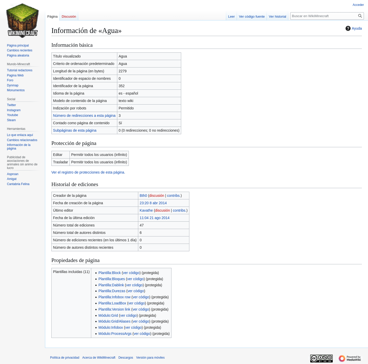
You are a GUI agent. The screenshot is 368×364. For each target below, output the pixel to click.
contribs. (174, 196)
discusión (156, 196)
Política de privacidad (64, 357)
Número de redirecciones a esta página (84, 115)
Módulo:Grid (108, 315)
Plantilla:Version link (114, 309)
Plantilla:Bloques (111, 279)
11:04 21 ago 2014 (155, 218)
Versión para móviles (150, 357)
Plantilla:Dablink (111, 285)
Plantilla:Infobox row (114, 297)
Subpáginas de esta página (75, 130)
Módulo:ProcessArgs (114, 334)
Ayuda (353, 28)
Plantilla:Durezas (111, 291)
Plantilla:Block (109, 273)
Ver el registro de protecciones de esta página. (88, 172)
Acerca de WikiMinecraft (98, 357)
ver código (131, 273)
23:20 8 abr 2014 (153, 203)
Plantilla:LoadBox (112, 303)
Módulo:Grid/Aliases (114, 321)
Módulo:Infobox (110, 327)
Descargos (125, 357)
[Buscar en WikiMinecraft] (327, 16)
